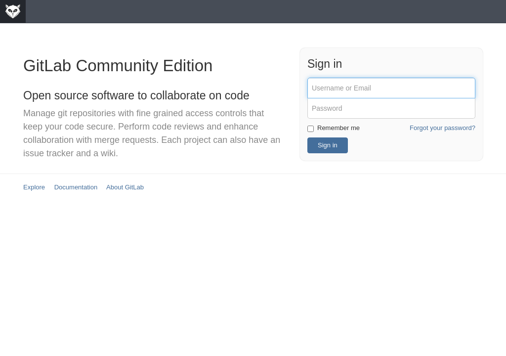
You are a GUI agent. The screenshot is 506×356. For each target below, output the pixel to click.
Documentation (75, 187)
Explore (34, 187)
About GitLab (125, 187)
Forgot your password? (442, 128)
